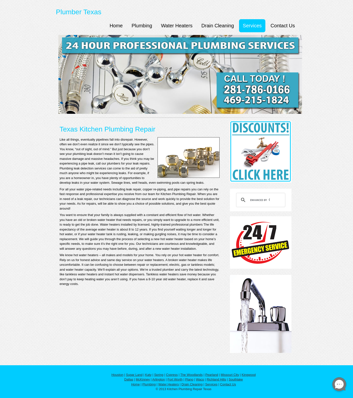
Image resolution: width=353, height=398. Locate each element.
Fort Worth (174, 379)
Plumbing (141, 25)
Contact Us (283, 25)
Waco (200, 379)
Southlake (236, 379)
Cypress (172, 375)
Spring (158, 375)
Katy (148, 375)
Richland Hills (216, 379)
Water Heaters (177, 25)
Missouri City (230, 375)
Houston (117, 375)
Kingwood (249, 375)
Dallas (128, 379)
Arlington (158, 379)
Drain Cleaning (217, 25)
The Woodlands (191, 375)
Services (252, 25)
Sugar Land (134, 375)
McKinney (143, 379)
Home (116, 25)
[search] (260, 200)
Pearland (211, 375)
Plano (189, 379)
